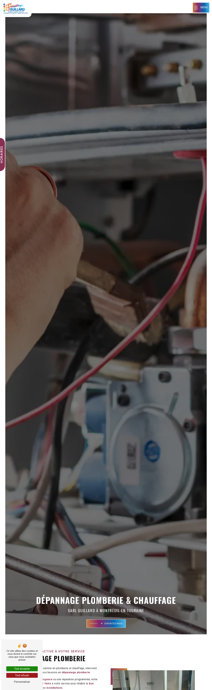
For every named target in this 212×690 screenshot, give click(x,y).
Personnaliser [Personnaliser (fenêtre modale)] (22, 681)
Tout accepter (22, 668)
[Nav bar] (201, 8)
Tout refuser (22, 675)
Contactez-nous (111, 623)
